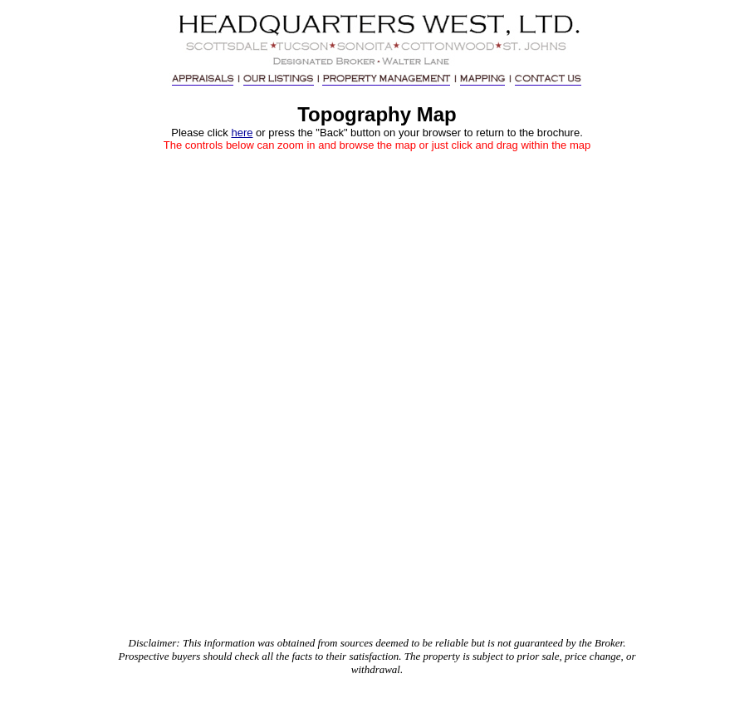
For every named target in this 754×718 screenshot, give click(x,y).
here (241, 132)
